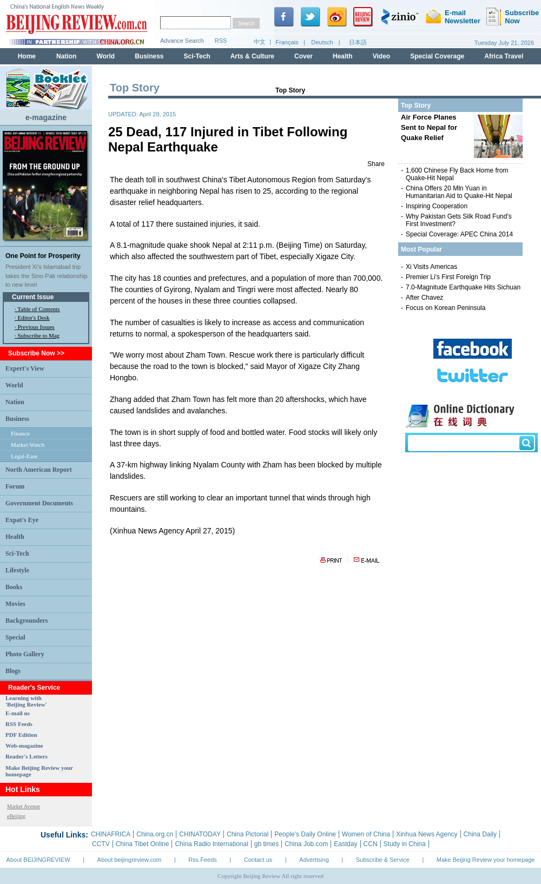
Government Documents (39, 503)
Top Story (290, 90)
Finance (20, 433)
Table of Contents (38, 309)
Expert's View (24, 368)
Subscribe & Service (383, 859)
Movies (15, 604)
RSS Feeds (18, 724)
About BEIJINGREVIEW (38, 859)
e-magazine (46, 117)
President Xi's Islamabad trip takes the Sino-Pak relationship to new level (46, 275)
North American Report (38, 469)
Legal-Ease (24, 456)
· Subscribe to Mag (37, 335)
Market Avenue (23, 806)
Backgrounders (26, 620)
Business (17, 419)
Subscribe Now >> (36, 353)
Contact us (258, 859)
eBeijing (16, 816)
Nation (14, 402)
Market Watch (27, 444)
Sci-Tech (17, 553)
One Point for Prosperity (43, 256)
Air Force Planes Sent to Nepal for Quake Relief (429, 127)
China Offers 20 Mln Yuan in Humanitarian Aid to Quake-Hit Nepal (459, 192)
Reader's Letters (26, 756)
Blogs (13, 671)
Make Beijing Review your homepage (486, 859)
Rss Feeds (202, 859)
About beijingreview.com (129, 859)
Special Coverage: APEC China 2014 (459, 234)
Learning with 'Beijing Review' (26, 701)
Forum (14, 486)
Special (15, 637)
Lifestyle (17, 570)
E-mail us (17, 713)
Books (13, 587)
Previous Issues (36, 327)
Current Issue (33, 297)
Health (14, 536)
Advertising (313, 859)
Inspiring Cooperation (436, 206)
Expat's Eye (21, 520)
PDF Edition (21, 734)
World (14, 385)
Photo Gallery (24, 654)
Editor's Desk (34, 317)
